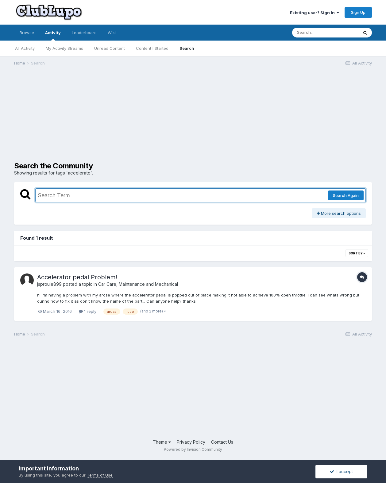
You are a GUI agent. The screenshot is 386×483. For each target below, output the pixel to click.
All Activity (25, 48)
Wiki (112, 32)
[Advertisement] (125, 119)
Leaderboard (84, 32)
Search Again (346, 195)
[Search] (325, 32)
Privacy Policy (191, 442)
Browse (27, 32)
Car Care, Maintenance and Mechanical (138, 284)
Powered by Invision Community (193, 449)
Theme (162, 442)
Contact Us (222, 442)
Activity (53, 35)
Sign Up (358, 12)
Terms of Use (100, 475)
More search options (339, 213)
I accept (341, 471)
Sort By (357, 253)
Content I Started (152, 48)
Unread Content (109, 48)
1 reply (87, 311)
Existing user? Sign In (314, 12)
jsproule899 (49, 284)
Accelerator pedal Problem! (77, 277)
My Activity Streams (64, 48)
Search (186, 48)
